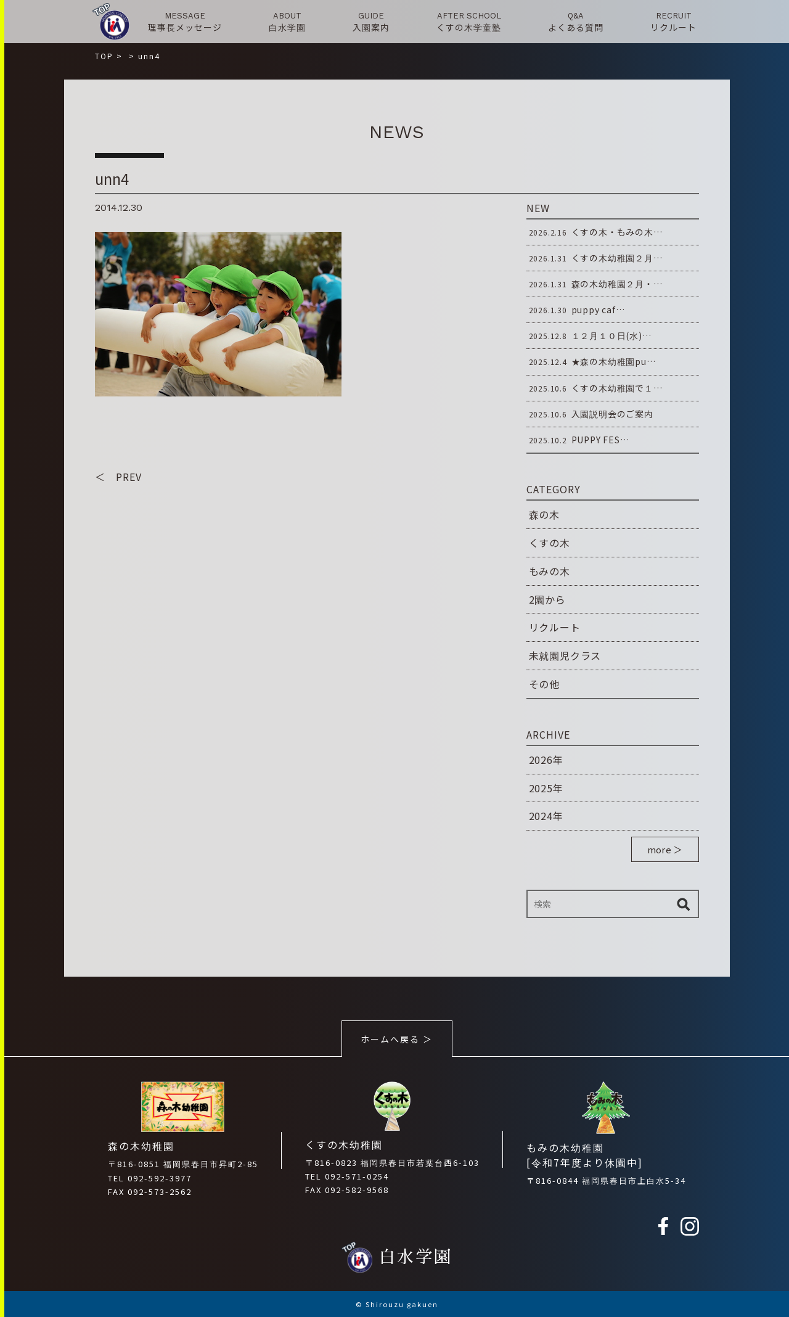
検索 (683, 904)
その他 (544, 683)
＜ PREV (118, 476)
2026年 (546, 759)
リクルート (555, 627)
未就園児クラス (565, 655)
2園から (547, 599)
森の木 (544, 514)
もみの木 (549, 571)
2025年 (546, 788)
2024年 (546, 815)
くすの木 (549, 542)
